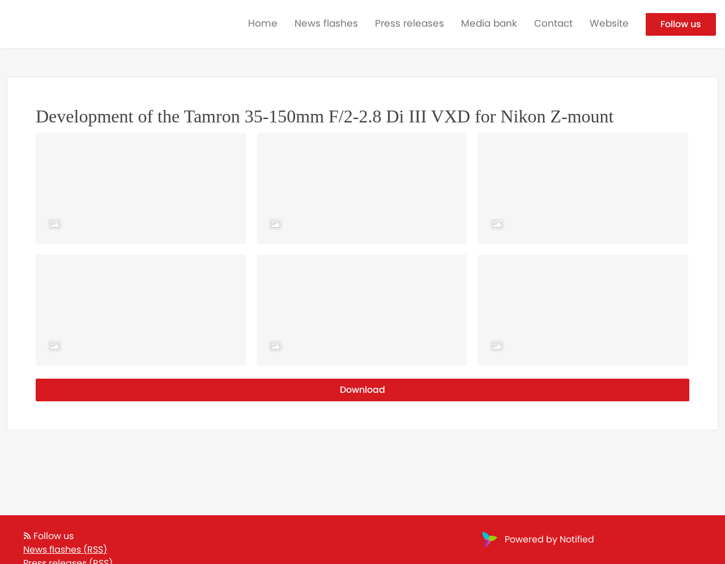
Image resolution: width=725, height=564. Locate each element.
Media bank (489, 23)
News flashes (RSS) (65, 549)
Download (362, 389)
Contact (553, 23)
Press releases (409, 23)
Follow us (680, 24)
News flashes (326, 23)
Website (609, 23)
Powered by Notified (536, 539)
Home (263, 23)
